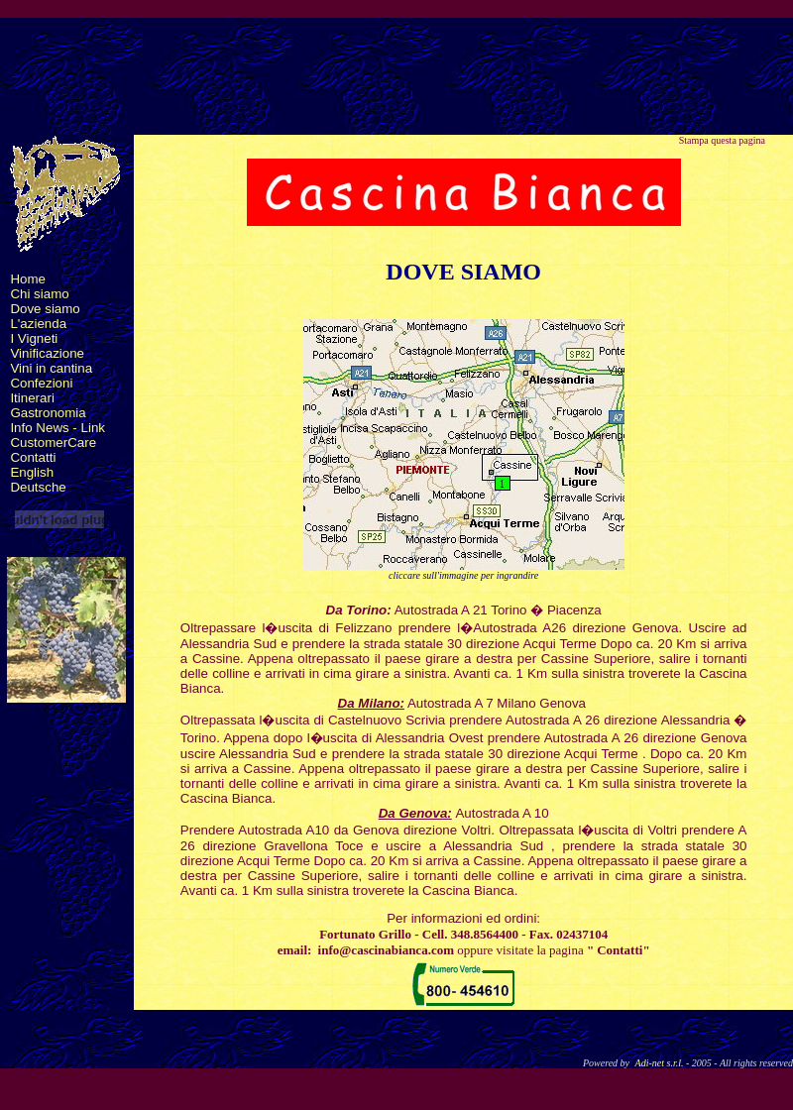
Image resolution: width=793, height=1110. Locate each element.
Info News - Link (57, 427)
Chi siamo (39, 293)
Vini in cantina (51, 368)
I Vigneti (33, 338)
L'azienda (38, 323)
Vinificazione (47, 353)
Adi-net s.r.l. (659, 1062)
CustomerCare (53, 442)
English (32, 472)
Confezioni (41, 383)
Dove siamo (44, 308)
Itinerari (32, 397)
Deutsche (37, 487)
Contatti (33, 457)
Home (28, 279)
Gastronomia (47, 412)
